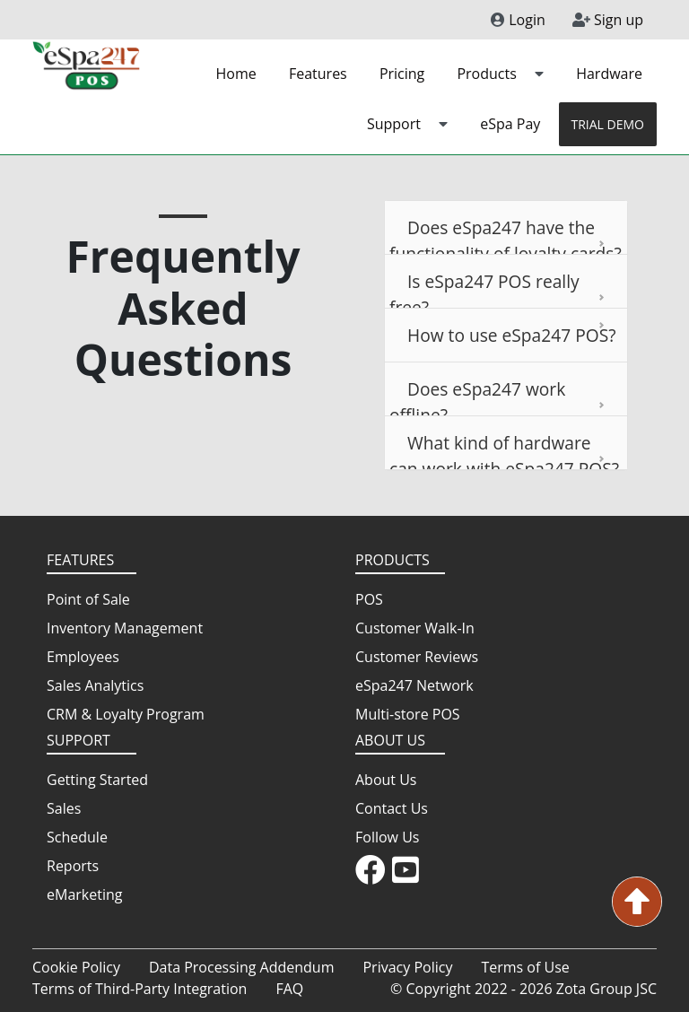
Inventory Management (125, 628)
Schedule (77, 837)
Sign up (607, 20)
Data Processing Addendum (242, 967)
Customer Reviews (416, 657)
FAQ (289, 989)
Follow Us (387, 837)
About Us (386, 780)
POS (369, 599)
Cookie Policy (76, 967)
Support (407, 124)
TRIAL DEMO (607, 124)
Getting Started (97, 780)
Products (500, 73)
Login (518, 20)
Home (236, 73)
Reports (73, 866)
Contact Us (391, 808)
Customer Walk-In (415, 628)
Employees (83, 657)
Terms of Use (525, 967)
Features (318, 73)
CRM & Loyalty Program (126, 714)
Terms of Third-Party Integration (139, 989)
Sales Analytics (95, 685)
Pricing (401, 73)
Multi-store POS (407, 714)
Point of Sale (88, 599)
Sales (64, 808)
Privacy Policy (407, 967)
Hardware (609, 73)
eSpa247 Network (414, 685)
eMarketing (84, 894)
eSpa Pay (510, 124)
